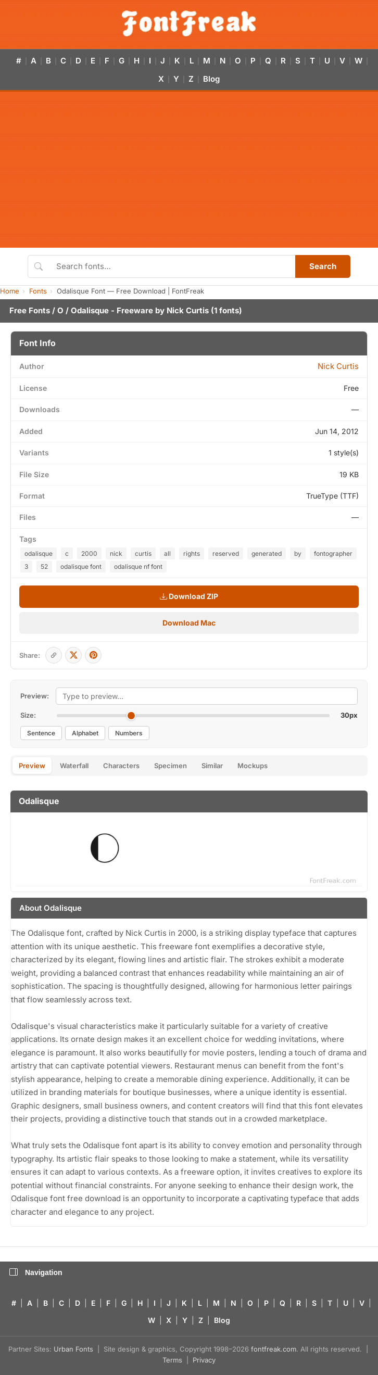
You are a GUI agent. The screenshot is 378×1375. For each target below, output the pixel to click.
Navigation (35, 1272)
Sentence (41, 733)
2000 (89, 553)
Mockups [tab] (252, 765)
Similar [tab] (212, 765)
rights (191, 553)
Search (322, 266)
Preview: (34, 696)
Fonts (38, 291)
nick (116, 553)
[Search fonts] (172, 266)
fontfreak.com (273, 1349)
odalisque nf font (138, 566)
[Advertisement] (189, 170)
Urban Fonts (73, 1349)
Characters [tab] (121, 765)
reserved (225, 553)
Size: (28, 715)
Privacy (204, 1360)
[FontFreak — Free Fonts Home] (189, 23)
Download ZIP (189, 596)
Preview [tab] (32, 765)
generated (266, 553)
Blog (211, 79)
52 (44, 566)
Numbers (129, 733)
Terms (172, 1360)
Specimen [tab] (170, 765)
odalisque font (81, 566)
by (297, 553)
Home (9, 291)
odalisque (38, 553)
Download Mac (189, 622)
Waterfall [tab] (74, 765)
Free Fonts (29, 310)
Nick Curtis (188, 310)
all (167, 553)
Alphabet (85, 733)
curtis (143, 553)
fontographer (333, 553)
